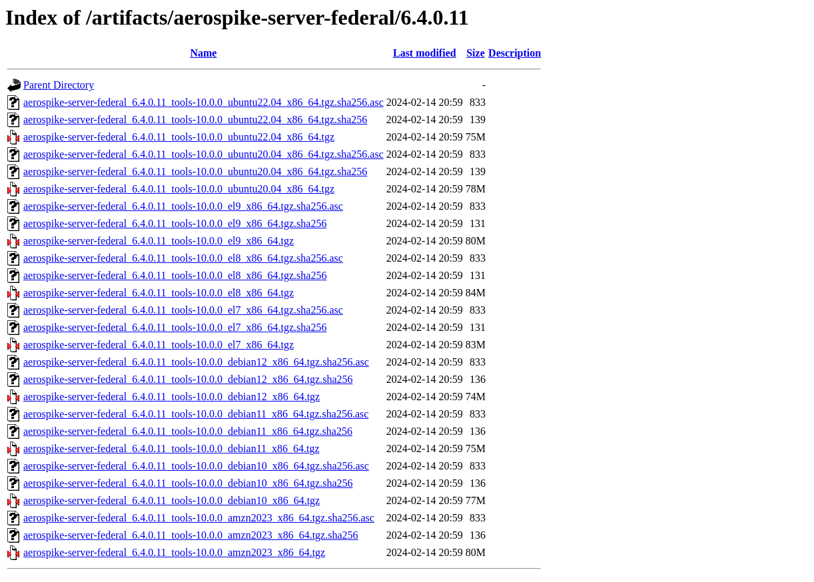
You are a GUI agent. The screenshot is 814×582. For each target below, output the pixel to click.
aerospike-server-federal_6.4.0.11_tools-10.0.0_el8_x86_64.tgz (158, 292)
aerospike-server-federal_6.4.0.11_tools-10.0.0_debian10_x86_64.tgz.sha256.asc (196, 465)
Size (475, 53)
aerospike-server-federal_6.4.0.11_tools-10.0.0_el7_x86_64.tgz (158, 344)
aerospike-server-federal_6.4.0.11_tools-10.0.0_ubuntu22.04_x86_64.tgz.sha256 (195, 119)
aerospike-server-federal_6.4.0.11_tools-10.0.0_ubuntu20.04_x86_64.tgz (178, 188)
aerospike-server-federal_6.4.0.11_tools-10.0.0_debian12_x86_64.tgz (171, 396)
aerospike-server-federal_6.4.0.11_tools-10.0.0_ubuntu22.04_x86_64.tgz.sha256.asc (203, 102)
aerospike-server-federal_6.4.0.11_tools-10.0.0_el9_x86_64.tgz (158, 240)
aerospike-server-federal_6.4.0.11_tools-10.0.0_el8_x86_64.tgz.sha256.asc (183, 258)
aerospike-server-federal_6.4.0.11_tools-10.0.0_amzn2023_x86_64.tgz (174, 552)
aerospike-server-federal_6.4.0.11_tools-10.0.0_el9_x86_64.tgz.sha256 (174, 223)
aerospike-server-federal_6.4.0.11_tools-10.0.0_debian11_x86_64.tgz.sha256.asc (195, 414)
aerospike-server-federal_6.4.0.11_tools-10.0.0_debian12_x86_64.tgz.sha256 (188, 379)
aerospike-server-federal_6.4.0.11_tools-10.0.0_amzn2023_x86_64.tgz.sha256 (190, 535)
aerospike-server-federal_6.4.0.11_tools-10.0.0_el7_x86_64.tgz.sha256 (174, 327)
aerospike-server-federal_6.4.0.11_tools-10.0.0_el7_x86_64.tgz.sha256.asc (183, 310)
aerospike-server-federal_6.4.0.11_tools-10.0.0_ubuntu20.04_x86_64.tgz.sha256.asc (203, 154)
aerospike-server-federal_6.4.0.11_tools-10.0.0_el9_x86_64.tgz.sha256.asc (183, 206)
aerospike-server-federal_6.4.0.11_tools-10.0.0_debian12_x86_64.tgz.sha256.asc (196, 362)
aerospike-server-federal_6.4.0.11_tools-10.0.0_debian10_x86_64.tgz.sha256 (188, 483)
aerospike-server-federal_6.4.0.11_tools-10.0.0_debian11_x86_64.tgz (171, 448)
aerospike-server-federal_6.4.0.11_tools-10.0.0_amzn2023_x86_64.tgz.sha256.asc (198, 517)
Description (514, 53)
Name (203, 53)
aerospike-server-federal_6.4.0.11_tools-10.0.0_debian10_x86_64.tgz (171, 500)
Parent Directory (58, 85)
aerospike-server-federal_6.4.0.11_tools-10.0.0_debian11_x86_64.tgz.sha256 (187, 431)
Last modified (424, 53)
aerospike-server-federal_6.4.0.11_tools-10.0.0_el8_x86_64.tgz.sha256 (174, 275)
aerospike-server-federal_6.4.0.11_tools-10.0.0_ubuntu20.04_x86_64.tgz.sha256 (195, 171)
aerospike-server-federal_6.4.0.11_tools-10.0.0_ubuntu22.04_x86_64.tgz (178, 137)
